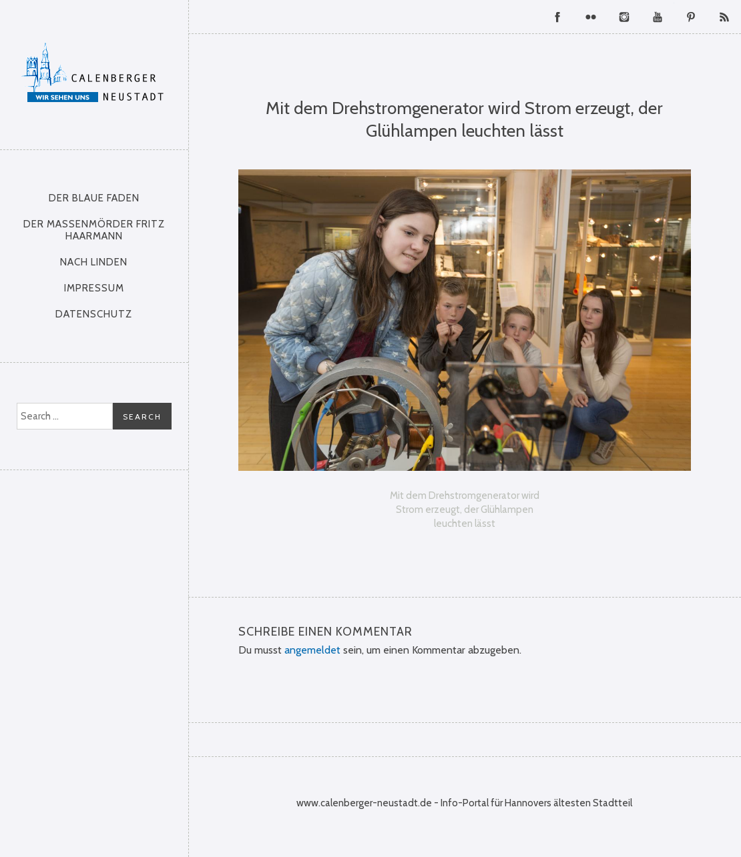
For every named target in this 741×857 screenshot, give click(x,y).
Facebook (557, 16)
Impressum (94, 288)
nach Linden (94, 262)
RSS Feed (724, 16)
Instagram (624, 16)
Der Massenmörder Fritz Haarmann (94, 230)
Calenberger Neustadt (94, 71)
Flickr (590, 16)
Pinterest (691, 16)
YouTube (657, 16)
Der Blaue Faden (94, 198)
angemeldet (312, 650)
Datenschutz (93, 314)
